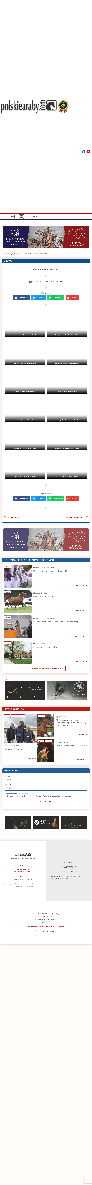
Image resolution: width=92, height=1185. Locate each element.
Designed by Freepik (46, 912)
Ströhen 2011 (11, 517)
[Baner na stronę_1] (46, 248)
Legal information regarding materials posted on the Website (46, 916)
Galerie (18, 254)
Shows (26, 254)
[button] (12, 216)
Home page (9, 254)
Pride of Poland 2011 (78, 517)
